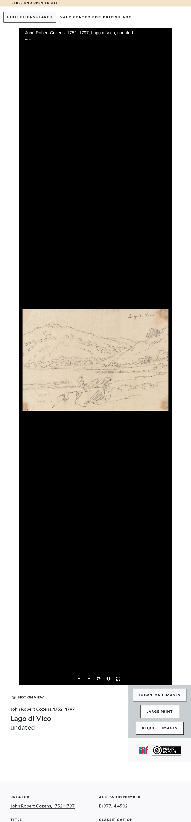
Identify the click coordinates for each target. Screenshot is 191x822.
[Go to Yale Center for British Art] (95, 17)
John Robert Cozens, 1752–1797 (42, 806)
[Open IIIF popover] (143, 750)
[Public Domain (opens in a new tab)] (166, 750)
